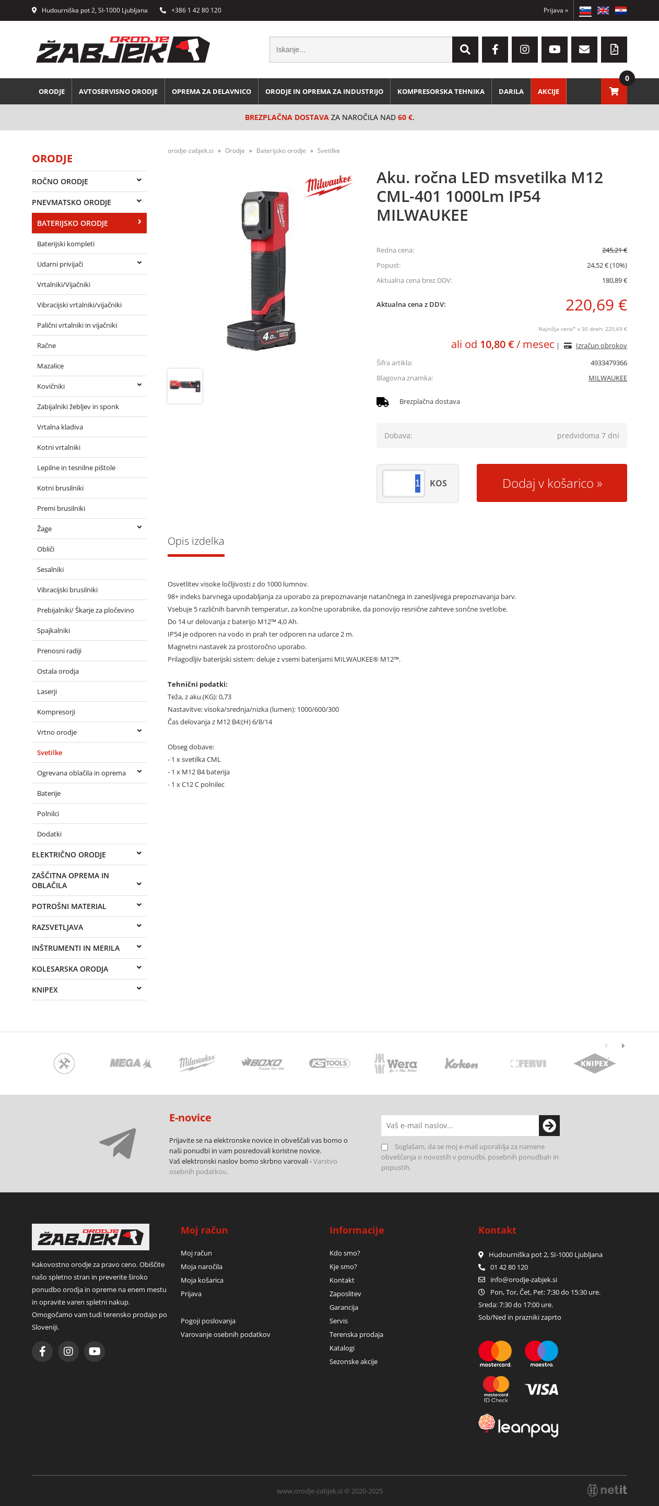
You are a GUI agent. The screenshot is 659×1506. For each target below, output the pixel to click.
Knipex (45, 990)
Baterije (49, 793)
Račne (46, 345)
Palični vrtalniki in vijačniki (77, 325)
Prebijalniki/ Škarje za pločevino (85, 610)
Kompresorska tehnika (441, 91)
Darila (511, 91)
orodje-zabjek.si (191, 150)
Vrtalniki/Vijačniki (63, 284)
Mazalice (50, 365)
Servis (339, 1320)
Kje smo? (343, 1266)
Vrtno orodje (57, 732)
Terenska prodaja (356, 1334)
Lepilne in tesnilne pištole (76, 467)
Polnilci (48, 813)
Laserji (47, 691)
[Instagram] (525, 50)
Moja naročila (201, 1266)
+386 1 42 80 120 (190, 10)
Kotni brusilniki (60, 488)
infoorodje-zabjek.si (523, 1279)
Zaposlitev (345, 1293)
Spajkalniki (53, 630)
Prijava (556, 10)
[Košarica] (614, 91)
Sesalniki (50, 569)
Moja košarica (202, 1280)
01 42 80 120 (503, 1267)
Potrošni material (69, 906)
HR (621, 10)
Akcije (548, 91)
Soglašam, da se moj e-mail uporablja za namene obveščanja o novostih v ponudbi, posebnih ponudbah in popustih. (470, 1157)
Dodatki (49, 834)
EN (603, 10)
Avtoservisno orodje (118, 91)
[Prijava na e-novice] (549, 1125)
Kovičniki (51, 386)
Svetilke (49, 752)
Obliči (45, 549)
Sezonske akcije (354, 1361)
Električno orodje (69, 854)
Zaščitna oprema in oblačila (70, 880)
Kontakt (342, 1280)
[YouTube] (555, 50)
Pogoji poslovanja (208, 1320)
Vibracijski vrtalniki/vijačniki (79, 304)
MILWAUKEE (608, 378)
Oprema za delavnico (211, 91)
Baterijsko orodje (72, 223)
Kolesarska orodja (70, 969)
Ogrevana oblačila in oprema (81, 773)
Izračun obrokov (601, 345)
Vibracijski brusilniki (67, 589)
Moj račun (196, 1253)
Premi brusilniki (61, 508)
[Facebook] (495, 50)
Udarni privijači (60, 264)
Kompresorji (56, 711)
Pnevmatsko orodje (71, 202)
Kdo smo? (345, 1253)
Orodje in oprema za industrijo (324, 91)
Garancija (344, 1307)
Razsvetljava (57, 927)
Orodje (52, 91)
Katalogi (342, 1348)
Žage (44, 528)
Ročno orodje (60, 181)
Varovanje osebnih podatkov (225, 1334)
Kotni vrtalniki (58, 447)
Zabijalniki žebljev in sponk (78, 406)
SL (585, 10)
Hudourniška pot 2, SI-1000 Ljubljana (90, 10)
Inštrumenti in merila (76, 948)
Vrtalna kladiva (60, 427)
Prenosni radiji (59, 650)
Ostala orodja (58, 671)
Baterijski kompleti (66, 243)
